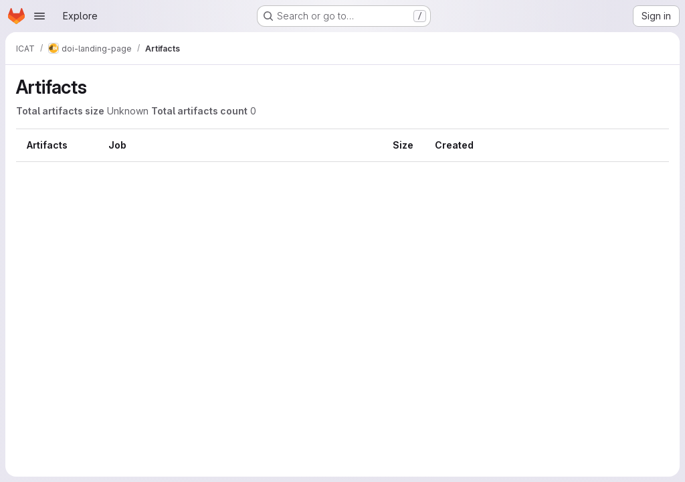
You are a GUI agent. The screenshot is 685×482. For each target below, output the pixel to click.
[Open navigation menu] (39, 16)
